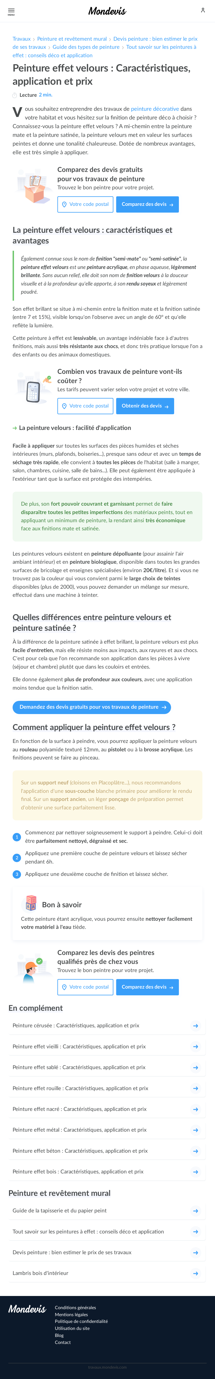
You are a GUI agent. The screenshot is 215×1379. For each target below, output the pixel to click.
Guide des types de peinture (86, 47)
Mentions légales (71, 1315)
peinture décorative (155, 109)
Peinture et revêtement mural (72, 39)
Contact (63, 1342)
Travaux (22, 39)
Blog (59, 1335)
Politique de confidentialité (81, 1321)
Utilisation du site (72, 1328)
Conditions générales (75, 1308)
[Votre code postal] (90, 204)
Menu (10, 11)
